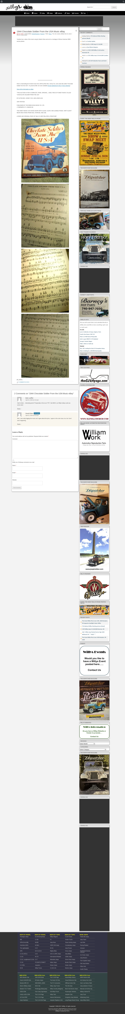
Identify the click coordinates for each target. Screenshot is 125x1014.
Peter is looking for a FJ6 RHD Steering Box (91, 350)
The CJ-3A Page (39, 997)
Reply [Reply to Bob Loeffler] (18, 408)
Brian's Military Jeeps (25, 986)
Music (50, 33)
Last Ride (82, 942)
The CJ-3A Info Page (40, 1000)
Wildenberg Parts (84, 997)
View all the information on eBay (25, 89)
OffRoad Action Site (70, 983)
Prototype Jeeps (24, 936)
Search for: (90, 7)
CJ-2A (21, 956)
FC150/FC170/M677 (40, 962)
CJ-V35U (22, 965)
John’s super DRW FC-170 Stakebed (89, 339)
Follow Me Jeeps (84, 936)
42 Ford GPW (23, 997)
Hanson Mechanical (55, 997)
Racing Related (84, 945)
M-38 (21, 968)
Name (14, 465)
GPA (21, 951)
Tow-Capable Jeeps (85, 960)
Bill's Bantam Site (24, 977)
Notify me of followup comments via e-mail (23, 462)
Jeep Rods (53, 942)
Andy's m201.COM (25, 994)
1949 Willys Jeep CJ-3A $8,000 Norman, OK (93, 629)
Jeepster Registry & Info (56, 1000)
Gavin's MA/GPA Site (25, 980)
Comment (14, 439)
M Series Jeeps (39, 980)
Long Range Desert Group (72, 1000)
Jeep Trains (83, 939)
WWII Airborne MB (85, 977)
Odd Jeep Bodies (84, 963)
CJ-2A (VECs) (23, 953)
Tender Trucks (68, 939)
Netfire (68, 1011)
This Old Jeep (68, 986)
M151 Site (37, 986)
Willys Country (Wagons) (56, 988)
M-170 (36, 956)
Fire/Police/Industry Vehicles (85, 951)
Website (14, 480)
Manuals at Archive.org (86, 988)
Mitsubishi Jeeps (54, 959)
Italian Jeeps (53, 962)
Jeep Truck (83, 994)
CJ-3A (21, 962)
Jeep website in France (86, 986)
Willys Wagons (54, 936)
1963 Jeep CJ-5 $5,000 (96, 44)
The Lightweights (24, 948)
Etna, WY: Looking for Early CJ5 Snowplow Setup (92, 348)
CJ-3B (36, 939)
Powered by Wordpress (53, 1008)
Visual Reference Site (70, 980)
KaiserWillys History (70, 977)
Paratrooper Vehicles (70, 991)
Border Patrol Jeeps (70, 962)
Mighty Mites (53, 951)
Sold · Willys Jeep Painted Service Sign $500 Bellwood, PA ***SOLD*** (93, 633)
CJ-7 (36, 959)
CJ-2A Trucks (68, 936)
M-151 (51, 948)
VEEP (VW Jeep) (54, 945)
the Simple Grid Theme (71, 1008)
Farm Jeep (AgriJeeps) (41, 991)
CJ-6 (36, 953)
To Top (76, 31)
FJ (50, 939)
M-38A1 (37, 945)
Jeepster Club (68, 994)
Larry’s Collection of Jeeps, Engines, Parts (90, 332)
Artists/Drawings (36, 33)
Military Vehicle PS (85, 991)
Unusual (82, 948)
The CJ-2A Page (39, 994)
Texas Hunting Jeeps (70, 942)
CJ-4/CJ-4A (53, 968)
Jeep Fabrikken (24, 1000)
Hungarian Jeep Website (71, 997)
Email (14, 472)
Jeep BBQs (68, 953)
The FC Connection (55, 983)
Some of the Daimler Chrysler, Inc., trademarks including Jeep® (62, 1009)
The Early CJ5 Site (55, 980)
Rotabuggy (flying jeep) (41, 988)
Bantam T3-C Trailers (25, 988)
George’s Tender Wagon (86, 341)
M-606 (36, 942)
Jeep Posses (68, 948)
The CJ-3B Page (54, 977)
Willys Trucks (38, 968)
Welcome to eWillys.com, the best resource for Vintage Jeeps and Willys (20, 7)
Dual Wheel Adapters (92, 47)
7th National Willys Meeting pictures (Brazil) (93, 626)
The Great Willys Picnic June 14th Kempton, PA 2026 (94, 638)
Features (42, 33)
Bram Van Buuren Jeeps (71, 988)
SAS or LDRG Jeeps (55, 953)
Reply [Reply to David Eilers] (18, 424)
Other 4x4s (83, 966)
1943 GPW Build (39, 977)
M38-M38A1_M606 (40, 983)
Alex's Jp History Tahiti (86, 983)
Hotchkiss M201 (24, 945)
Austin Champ (84, 969)
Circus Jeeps (68, 951)
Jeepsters (37, 965)
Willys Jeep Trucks (55, 986)
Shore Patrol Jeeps (70, 959)
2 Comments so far (23, 382)
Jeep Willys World (84, 1000)
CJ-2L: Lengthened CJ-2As (27, 959)
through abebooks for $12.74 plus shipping (59, 85)
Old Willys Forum (54, 991)
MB (21, 939)
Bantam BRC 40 (24, 983)
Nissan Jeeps (53, 965)
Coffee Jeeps (68, 956)
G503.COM (23, 991)
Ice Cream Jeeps (84, 955)
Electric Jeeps (68, 968)
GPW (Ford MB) (24, 942)
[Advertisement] (59, 21)
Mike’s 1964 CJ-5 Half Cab (86, 343)
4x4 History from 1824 (86, 980)
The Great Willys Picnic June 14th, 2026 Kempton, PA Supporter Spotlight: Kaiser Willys (95, 622)
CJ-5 (36, 948)
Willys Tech (53, 994)
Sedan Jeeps (68, 965)
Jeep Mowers (83, 958)
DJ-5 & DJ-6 (38, 951)
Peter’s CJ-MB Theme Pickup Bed (88, 336)
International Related (55, 956)
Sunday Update (91, 41)
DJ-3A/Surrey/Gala (40, 936)
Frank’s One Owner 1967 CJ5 (87, 334)
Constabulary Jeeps (70, 945)
